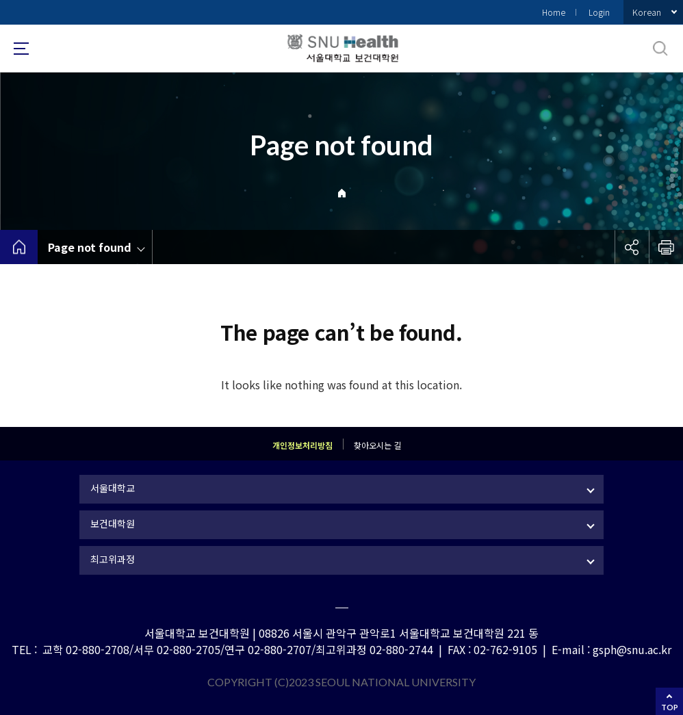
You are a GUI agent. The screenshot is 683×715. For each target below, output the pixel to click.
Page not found (89, 247)
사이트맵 (21, 48)
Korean (646, 11)
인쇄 (666, 247)
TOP (669, 707)
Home (553, 12)
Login (599, 12)
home (19, 247)
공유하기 (632, 247)
